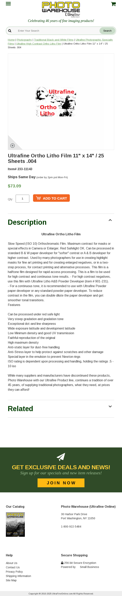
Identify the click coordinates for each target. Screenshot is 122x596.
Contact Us (13, 567)
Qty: (10, 199)
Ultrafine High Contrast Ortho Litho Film (38, 43)
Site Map (11, 580)
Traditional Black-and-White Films (54, 39)
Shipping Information (18, 576)
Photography (24, 39)
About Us (11, 563)
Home (11, 39)
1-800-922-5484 (71, 526)
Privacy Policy (14, 571)
